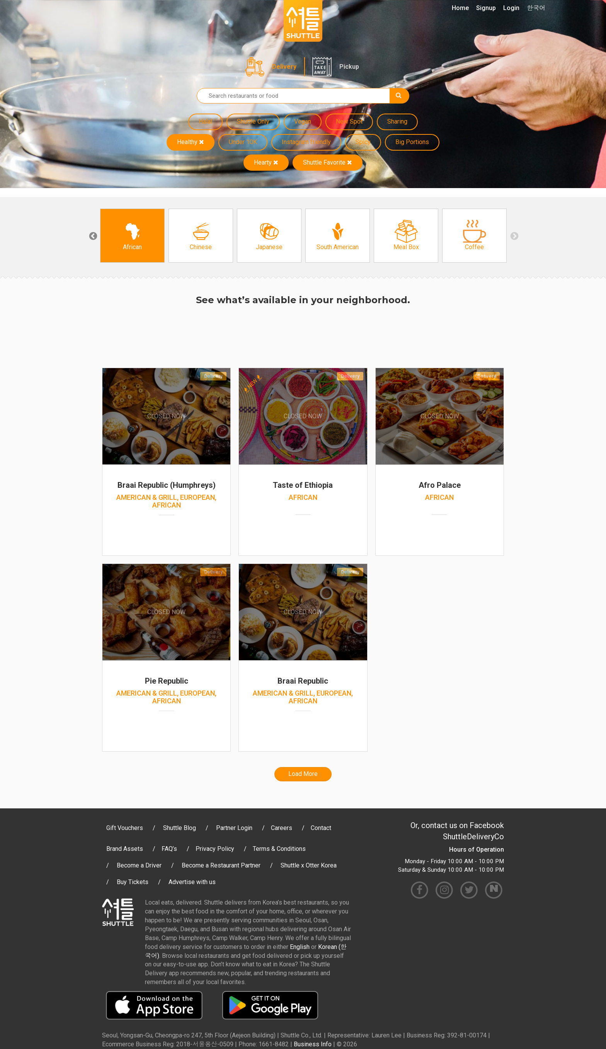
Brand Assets (124, 848)
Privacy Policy (215, 848)
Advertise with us (192, 882)
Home (460, 8)
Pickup (349, 66)
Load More (303, 773)
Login (511, 8)
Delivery (284, 66)
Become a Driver (139, 865)
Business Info (313, 1044)
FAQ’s (169, 848)
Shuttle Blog (179, 828)
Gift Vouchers (124, 828)
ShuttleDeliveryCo (473, 836)
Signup (486, 8)
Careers (281, 828)
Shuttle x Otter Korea (309, 865)
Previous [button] (92, 235)
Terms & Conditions (279, 848)
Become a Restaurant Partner (221, 865)
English (300, 947)
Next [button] (513, 235)
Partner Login (234, 828)
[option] (132, 236)
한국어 (536, 8)
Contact (321, 828)
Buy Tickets (132, 882)
